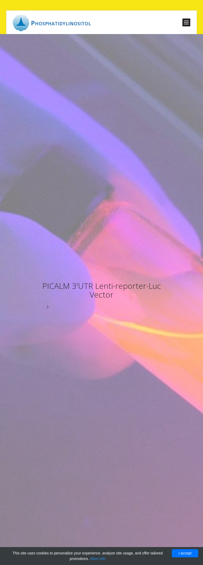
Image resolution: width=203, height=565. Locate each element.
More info (97, 559)
